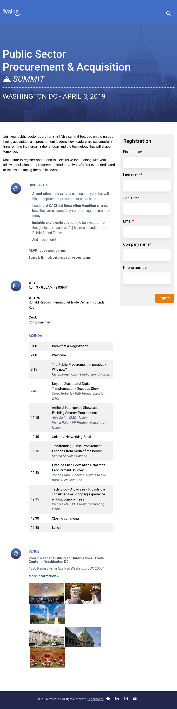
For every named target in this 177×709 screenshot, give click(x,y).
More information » (44, 576)
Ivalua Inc (55, 699)
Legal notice (96, 699)
